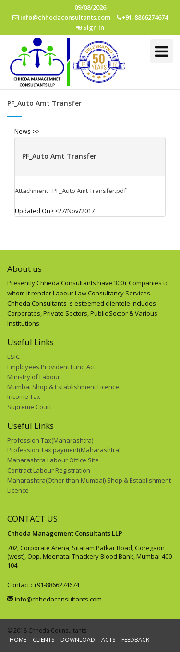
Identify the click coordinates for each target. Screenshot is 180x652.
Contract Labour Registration (48, 470)
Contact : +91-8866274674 (43, 584)
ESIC (13, 356)
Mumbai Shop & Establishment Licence (63, 387)
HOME (18, 640)
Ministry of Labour (33, 376)
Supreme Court (29, 406)
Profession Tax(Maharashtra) (50, 440)
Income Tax (23, 396)
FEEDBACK (135, 640)
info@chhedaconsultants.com (54, 599)
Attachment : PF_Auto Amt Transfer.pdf (70, 190)
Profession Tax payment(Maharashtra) (63, 450)
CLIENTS (43, 640)
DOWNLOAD (77, 640)
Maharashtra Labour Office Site (53, 460)
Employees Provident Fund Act (51, 366)
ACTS (108, 640)
